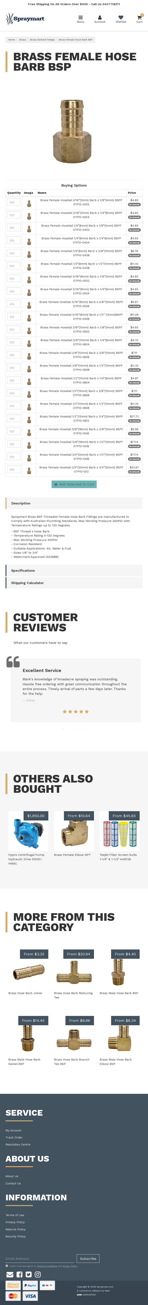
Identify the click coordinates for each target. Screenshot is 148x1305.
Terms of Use (15, 1215)
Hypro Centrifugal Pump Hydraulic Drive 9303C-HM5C (26, 859)
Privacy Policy (15, 1222)
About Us (12, 1176)
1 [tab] (62, 729)
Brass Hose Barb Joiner (25, 993)
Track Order (14, 1137)
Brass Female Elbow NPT (72, 855)
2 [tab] (68, 729)
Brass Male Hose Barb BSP (119, 993)
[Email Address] (40, 1258)
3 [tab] (74, 729)
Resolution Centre (18, 1144)
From (79, 815)
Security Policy (16, 1236)
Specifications (23, 570)
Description (20, 503)
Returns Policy (15, 1229)
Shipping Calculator (27, 583)
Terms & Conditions (47, 1266)
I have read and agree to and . (42, 1266)
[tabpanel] (75, 690)
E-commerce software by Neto (93, 1291)
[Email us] (9, 1274)
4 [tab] (80, 729)
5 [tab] (85, 729)
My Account (13, 1130)
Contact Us (13, 1183)
